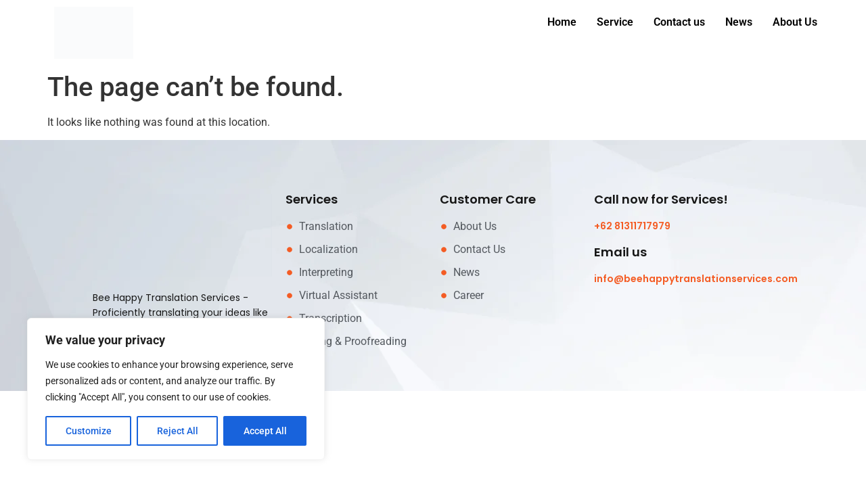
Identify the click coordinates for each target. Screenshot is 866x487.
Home (561, 22)
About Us (795, 22)
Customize (89, 430)
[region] (176, 389)
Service (615, 22)
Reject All (177, 430)
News (738, 22)
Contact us (679, 22)
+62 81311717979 (632, 226)
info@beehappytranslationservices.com (696, 278)
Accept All (265, 430)
